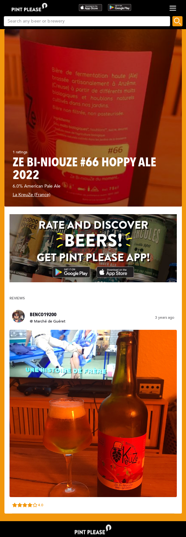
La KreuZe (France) (31, 195)
